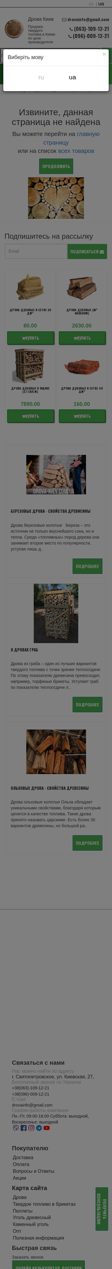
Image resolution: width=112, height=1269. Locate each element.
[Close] (104, 54)
